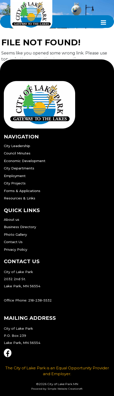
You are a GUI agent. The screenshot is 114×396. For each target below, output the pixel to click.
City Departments (19, 168)
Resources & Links (19, 198)
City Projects (15, 183)
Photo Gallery (15, 234)
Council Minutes (17, 153)
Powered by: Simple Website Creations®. (57, 388)
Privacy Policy (15, 249)
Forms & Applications (22, 191)
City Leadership (17, 146)
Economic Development (24, 161)
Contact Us (13, 242)
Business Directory (20, 227)
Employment (15, 176)
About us (11, 219)
